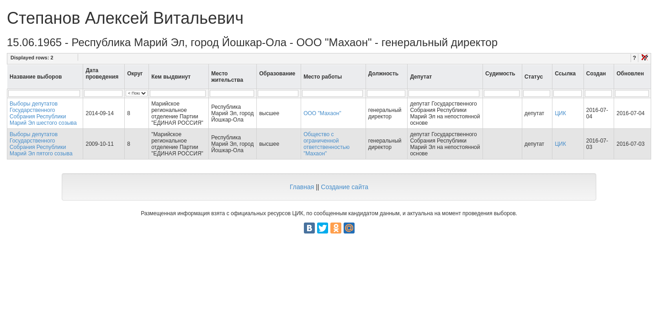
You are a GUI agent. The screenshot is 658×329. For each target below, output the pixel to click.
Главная (302, 187)
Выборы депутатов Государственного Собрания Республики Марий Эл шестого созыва (43, 113)
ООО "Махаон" (322, 113)
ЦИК (560, 113)
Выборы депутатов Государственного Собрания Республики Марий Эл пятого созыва (41, 144)
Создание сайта (344, 187)
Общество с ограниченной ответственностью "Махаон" (326, 144)
